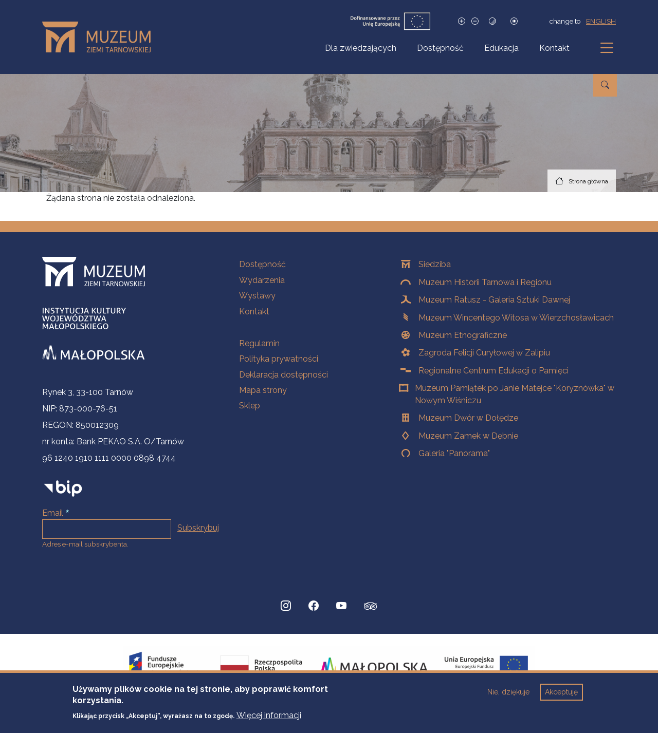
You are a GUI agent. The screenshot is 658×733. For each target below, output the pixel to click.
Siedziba (434, 264)
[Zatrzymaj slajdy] (514, 21)
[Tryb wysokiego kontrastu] (492, 21)
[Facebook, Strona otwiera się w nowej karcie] (313, 606)
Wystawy (257, 295)
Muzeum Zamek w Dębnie (468, 436)
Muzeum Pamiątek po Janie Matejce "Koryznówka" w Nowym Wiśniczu (514, 394)
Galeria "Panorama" (454, 453)
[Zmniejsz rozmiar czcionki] (475, 21)
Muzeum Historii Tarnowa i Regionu (485, 282)
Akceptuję (561, 697)
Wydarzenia (262, 280)
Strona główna (588, 181)
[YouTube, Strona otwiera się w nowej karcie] (341, 606)
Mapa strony (263, 390)
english (601, 21)
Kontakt (554, 48)
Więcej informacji (268, 720)
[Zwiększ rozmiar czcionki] (461, 21)
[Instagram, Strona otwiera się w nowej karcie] (286, 606)
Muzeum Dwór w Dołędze (468, 418)
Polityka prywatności (278, 359)
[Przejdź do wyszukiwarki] (605, 85)
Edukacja (501, 48)
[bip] (63, 488)
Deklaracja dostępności (283, 375)
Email (52, 513)
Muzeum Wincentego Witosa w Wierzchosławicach (516, 318)
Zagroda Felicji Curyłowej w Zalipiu (484, 353)
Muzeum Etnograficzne (462, 335)
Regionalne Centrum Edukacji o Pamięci (493, 370)
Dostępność (440, 48)
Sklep (249, 405)
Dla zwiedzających (360, 48)
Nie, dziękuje (508, 697)
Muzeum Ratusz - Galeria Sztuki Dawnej (494, 300)
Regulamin (259, 343)
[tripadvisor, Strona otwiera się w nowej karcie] (370, 607)
